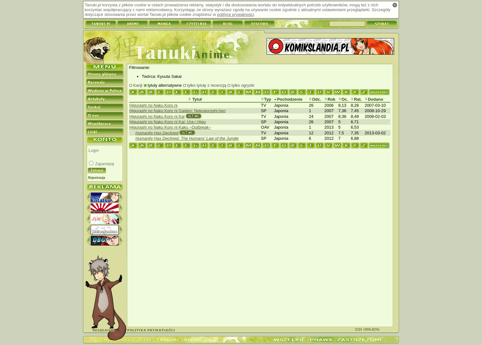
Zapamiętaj (104, 164)
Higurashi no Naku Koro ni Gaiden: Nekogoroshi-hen (177, 110)
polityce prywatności (235, 14)
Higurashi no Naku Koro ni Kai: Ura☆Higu (167, 121)
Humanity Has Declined (157, 133)
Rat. (356, 99)
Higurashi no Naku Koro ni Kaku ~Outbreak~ (170, 127)
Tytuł (195, 99)
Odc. (315, 99)
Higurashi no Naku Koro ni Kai (157, 116)
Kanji (137, 85)
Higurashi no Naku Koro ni (153, 105)
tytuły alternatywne (165, 85)
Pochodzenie (288, 99)
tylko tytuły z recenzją (206, 85)
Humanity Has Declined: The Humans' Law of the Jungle (186, 138)
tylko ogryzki (242, 85)
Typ (266, 99)
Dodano (374, 99)
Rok (329, 99)
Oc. (343, 99)
